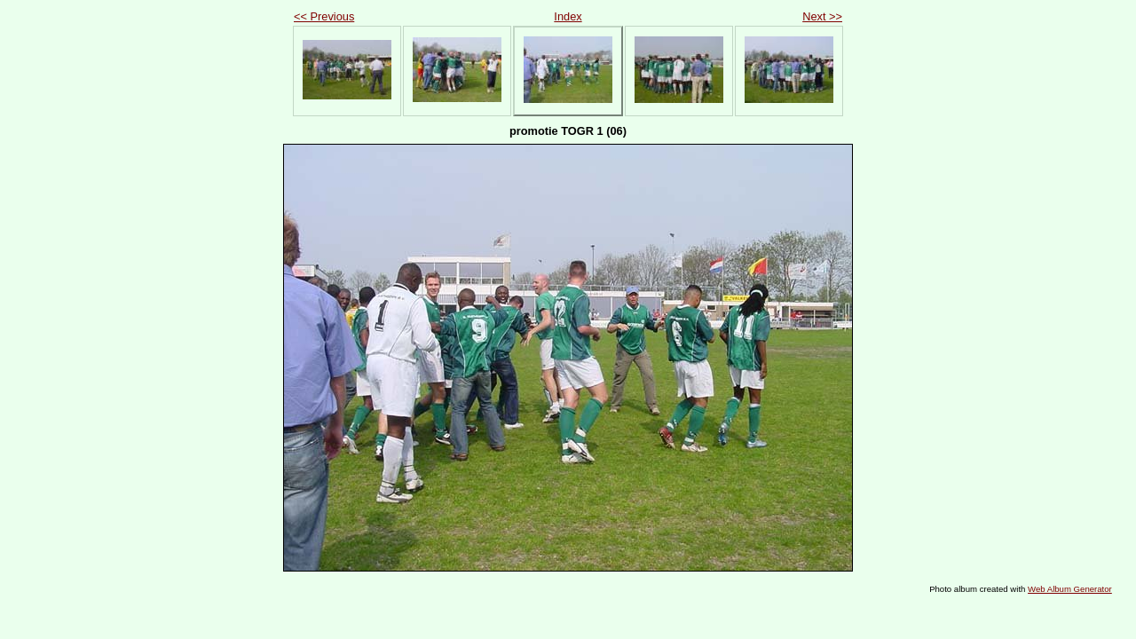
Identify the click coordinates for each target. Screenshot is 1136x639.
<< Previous (324, 16)
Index (567, 16)
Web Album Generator (1070, 589)
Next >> (822, 16)
